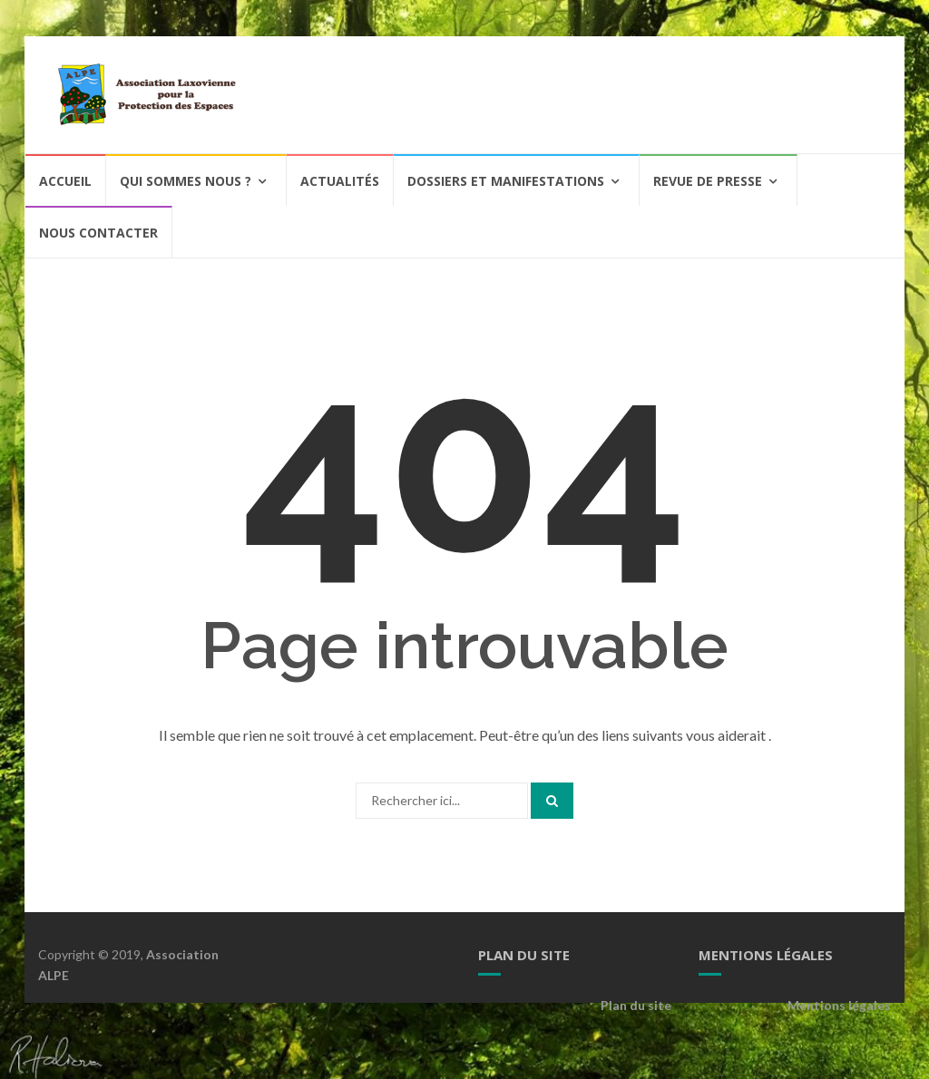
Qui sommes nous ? (185, 181)
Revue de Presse (707, 181)
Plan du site (636, 1005)
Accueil (65, 181)
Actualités (339, 181)
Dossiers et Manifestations (505, 181)
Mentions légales (839, 1005)
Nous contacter (98, 232)
